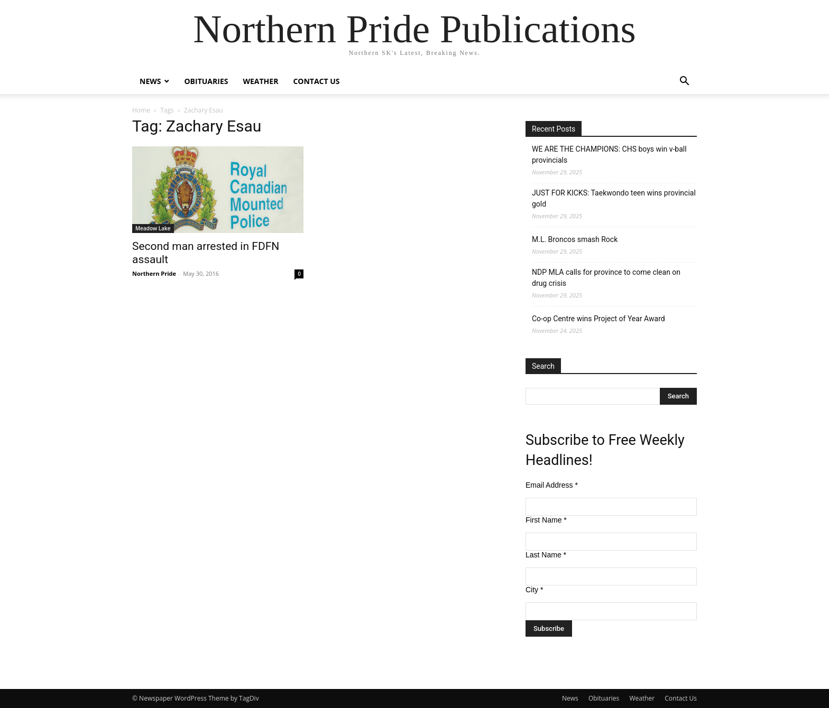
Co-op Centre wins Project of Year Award (598, 318)
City (534, 589)
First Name (546, 520)
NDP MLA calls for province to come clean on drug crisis (606, 277)
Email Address (552, 485)
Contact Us (316, 81)
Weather (260, 81)
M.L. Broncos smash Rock (575, 239)
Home (141, 110)
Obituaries (206, 81)
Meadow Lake (153, 228)
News (150, 81)
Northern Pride (154, 273)
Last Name (546, 555)
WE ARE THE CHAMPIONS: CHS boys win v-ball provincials (609, 154)
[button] (684, 82)
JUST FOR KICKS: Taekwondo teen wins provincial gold (614, 198)
